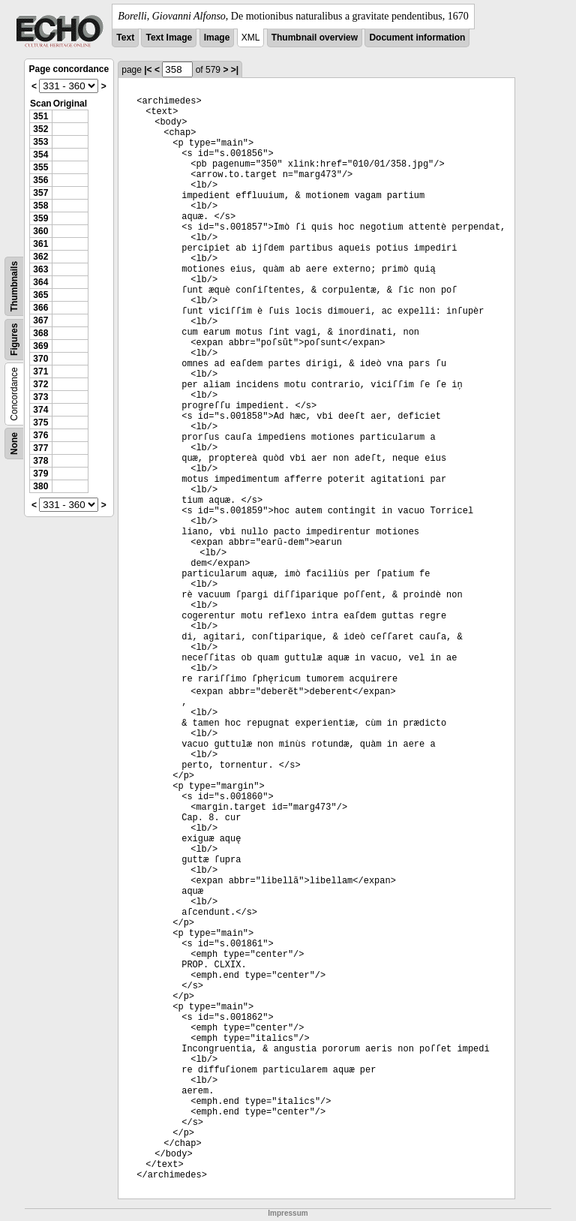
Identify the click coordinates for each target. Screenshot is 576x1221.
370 (40, 358)
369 (40, 346)
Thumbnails (14, 286)
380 (40, 486)
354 (40, 154)
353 (40, 142)
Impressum (288, 1213)
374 (40, 409)
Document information (417, 37)
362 (40, 256)
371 (40, 371)
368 (40, 333)
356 (40, 180)
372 (40, 384)
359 (40, 218)
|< (148, 70)
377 (40, 448)
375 (40, 422)
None (14, 443)
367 (40, 320)
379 (40, 473)
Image (217, 37)
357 (40, 193)
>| (234, 70)
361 (40, 244)
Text (125, 37)
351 (40, 116)
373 (40, 397)
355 (40, 167)
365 (40, 295)
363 (40, 269)
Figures (14, 339)
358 (40, 205)
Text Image (169, 37)
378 (40, 461)
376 (40, 435)
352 (40, 129)
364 (40, 282)
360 (40, 231)
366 (40, 307)
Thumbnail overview (315, 37)
